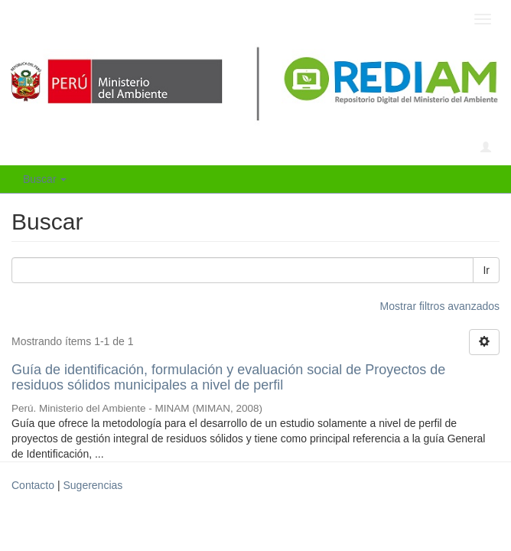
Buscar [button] (45, 179)
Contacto (32, 485)
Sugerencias (92, 485)
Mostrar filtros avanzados (440, 306)
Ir (486, 270)
